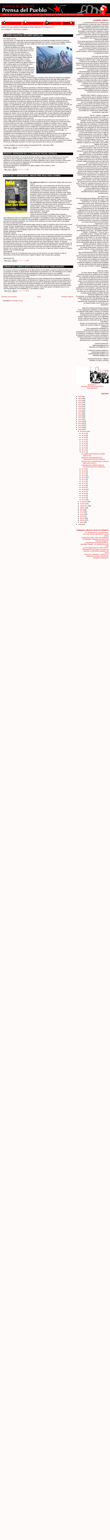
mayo (82, 514)
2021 (80, 405)
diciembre (83, 431)
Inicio (39, 296)
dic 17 (84, 473)
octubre (82, 504)
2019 (80, 409)
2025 (80, 396)
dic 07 (84, 491)
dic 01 (84, 499)
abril (81, 516)
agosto (82, 508)
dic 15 (84, 477)
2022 (80, 403)
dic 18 (84, 471)
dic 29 (84, 437)
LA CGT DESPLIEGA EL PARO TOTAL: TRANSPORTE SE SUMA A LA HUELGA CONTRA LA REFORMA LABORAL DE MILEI (95, 550)
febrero (82, 520)
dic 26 (84, 442)
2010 (80, 427)
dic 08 (84, 489)
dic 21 (84, 452)
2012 (80, 423)
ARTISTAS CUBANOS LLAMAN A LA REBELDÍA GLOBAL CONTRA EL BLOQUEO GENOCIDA (96, 556)
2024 (80, 398)
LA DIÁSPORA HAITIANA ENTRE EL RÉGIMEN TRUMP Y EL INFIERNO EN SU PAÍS (95, 544)
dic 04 (84, 493)
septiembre (84, 506)
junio (81, 512)
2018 (80, 411)
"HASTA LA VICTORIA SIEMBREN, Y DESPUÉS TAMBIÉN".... (24, 29)
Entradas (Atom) (17, 301)
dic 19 (84, 469)
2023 (80, 401)
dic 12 (84, 483)
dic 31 (84, 433)
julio (81, 510)
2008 (80, 524)
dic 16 (84, 475)
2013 (80, 421)
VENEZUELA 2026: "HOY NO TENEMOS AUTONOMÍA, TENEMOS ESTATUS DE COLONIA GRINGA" (95, 539)
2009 (80, 429)
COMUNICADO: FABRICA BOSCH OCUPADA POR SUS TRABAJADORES (33, 267)
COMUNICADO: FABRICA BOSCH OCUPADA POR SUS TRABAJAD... (93, 466)
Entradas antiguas (67, 296)
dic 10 (84, 485)
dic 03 (84, 495)
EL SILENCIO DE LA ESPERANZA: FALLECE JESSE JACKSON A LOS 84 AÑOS (96, 534)
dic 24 (84, 446)
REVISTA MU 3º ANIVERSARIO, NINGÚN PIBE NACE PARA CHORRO (31, 176)
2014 (80, 419)
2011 (80, 425)
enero (82, 522)
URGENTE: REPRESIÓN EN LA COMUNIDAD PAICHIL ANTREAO (30, 154)
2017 (80, 413)
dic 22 (84, 450)
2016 (80, 415)
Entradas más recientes (9, 296)
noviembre (83, 502)
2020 (80, 407)
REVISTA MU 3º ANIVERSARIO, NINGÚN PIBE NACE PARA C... (94, 462)
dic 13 (84, 481)
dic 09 (84, 487)
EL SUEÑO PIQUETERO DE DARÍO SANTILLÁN (23, 35)
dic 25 (84, 444)
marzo (82, 518)
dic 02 (84, 497)
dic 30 (84, 435)
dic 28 (84, 439)
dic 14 (84, 479)
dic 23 (84, 448)
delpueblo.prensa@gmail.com (44, 27)
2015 (80, 417)
